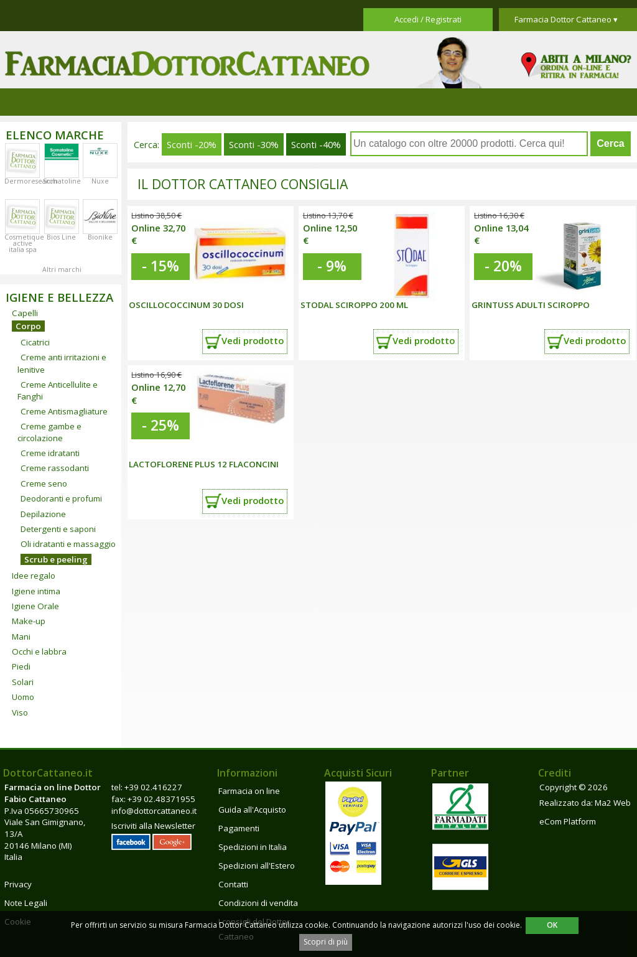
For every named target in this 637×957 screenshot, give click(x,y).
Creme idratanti (50, 453)
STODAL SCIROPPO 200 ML (354, 304)
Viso (20, 712)
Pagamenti (238, 828)
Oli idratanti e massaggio (68, 543)
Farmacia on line (249, 790)
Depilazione (43, 514)
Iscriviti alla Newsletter (153, 825)
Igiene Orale (35, 606)
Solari (23, 682)
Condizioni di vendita (258, 902)
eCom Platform (567, 821)
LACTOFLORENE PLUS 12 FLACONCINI (204, 464)
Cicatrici (35, 342)
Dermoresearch (30, 181)
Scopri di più (326, 941)
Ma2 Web (613, 802)
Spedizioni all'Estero (256, 865)
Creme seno (44, 483)
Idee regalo (33, 575)
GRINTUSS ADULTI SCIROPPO (531, 304)
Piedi (21, 666)
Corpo (28, 326)
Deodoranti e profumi (61, 498)
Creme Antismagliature (64, 411)
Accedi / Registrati (428, 19)
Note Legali (25, 902)
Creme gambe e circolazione (49, 432)
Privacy (18, 884)
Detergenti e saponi (58, 529)
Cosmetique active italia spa (24, 243)
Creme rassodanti (55, 468)
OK (552, 925)
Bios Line (61, 237)
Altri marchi (61, 269)
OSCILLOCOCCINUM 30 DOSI (186, 304)
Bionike (100, 237)
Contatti (233, 884)
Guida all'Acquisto (252, 809)
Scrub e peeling (56, 559)
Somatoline (62, 181)
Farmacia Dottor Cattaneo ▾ (566, 19)
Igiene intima (36, 591)
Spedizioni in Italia (252, 846)
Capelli (25, 313)
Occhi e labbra (39, 651)
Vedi (252, 340)
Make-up (28, 621)
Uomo (23, 697)
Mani (21, 636)
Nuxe (100, 181)
